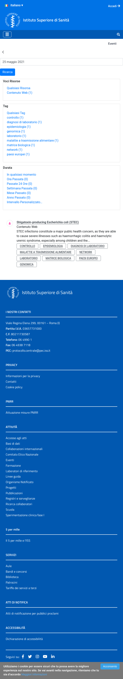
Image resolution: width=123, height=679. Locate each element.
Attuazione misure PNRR (22, 412)
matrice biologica (21, 145)
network (14, 150)
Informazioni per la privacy (23, 376)
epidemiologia (19, 127)
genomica (16, 131)
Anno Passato (18, 197)
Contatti (11, 381)
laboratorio (16, 136)
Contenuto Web (19, 93)
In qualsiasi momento (21, 174)
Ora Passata (17, 179)
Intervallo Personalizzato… (24, 202)
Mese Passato (19, 193)
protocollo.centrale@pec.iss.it (31, 350)
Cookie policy (14, 387)
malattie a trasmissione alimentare (32, 140)
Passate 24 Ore (19, 184)
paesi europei (18, 154)
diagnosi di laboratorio (24, 122)
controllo (15, 117)
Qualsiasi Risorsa (18, 88)
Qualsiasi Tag (16, 113)
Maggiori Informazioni (34, 674)
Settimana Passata (22, 188)
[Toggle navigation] (7, 34)
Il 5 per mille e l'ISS (18, 540)
